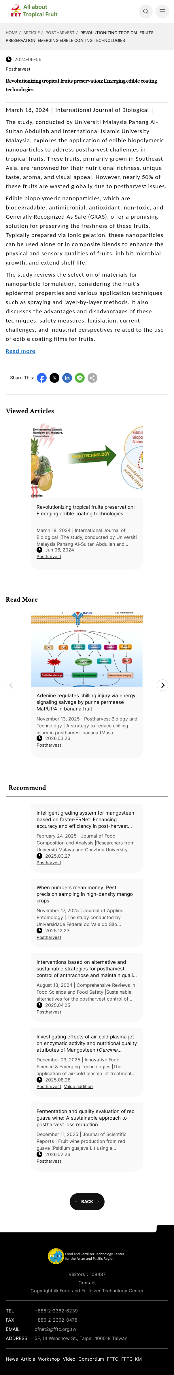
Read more (20, 351)
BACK (87, 1201)
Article (31, 32)
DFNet (39, 11)
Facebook (42, 378)
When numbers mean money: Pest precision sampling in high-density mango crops (85, 894)
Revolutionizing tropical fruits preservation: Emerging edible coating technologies (86, 510)
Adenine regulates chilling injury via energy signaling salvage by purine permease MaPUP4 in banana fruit (86, 702)
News (12, 1359)
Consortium (91, 1359)
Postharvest (60, 32)
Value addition (78, 1086)
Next (162, 685)
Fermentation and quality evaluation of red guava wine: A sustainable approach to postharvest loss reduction (86, 1117)
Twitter (54, 378)
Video (69, 1359)
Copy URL (92, 378)
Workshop (49, 1359)
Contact (87, 1282)
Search (146, 11)
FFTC (112, 1359)
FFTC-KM (131, 1359)
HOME (12, 32)
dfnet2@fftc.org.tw (55, 1329)
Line (80, 378)
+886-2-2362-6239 (56, 1311)
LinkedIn (67, 378)
